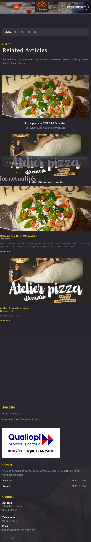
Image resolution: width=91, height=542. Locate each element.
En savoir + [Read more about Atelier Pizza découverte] (5, 321)
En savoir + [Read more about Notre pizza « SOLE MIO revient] (5, 251)
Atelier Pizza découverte (14, 308)
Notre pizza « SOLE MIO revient (45, 132)
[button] (16, 7)
